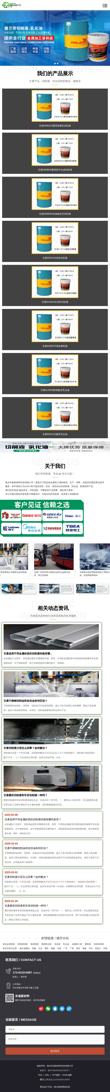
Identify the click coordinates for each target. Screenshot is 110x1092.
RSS (40, 1075)
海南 (84, 948)
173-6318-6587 (22, 972)
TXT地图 (56, 1075)
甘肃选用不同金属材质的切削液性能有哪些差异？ (33, 819)
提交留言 (55, 1051)
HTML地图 (67, 1075)
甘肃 (59, 948)
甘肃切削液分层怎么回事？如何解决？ (25, 748)
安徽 (34, 948)
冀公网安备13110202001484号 (56, 1079)
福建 (53, 948)
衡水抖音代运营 (10, 948)
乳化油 (66, 944)
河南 (105, 948)
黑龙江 (98, 948)
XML (47, 1075)
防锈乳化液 (46, 944)
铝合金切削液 (9, 944)
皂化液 (57, 944)
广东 (65, 948)
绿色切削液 (99, 944)
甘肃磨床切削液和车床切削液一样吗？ (25, 795)
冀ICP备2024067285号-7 (59, 1070)
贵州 (78, 948)
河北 (91, 948)
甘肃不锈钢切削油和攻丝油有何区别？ (25, 700)
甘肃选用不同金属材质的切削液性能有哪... (28, 653)
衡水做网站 (25, 948)
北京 (40, 948)
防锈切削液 (23, 944)
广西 (72, 948)
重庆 (47, 948)
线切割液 (35, 944)
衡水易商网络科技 (62, 1087)
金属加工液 (77, 944)
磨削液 (88, 944)
